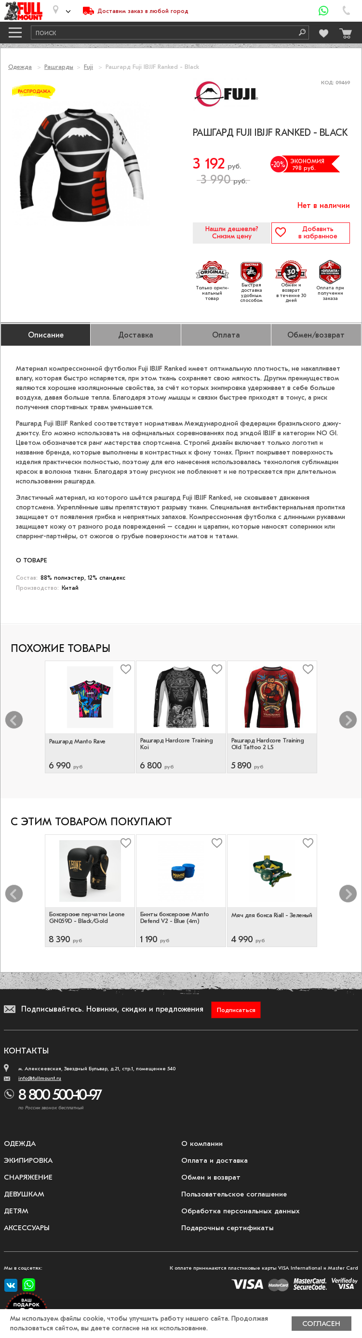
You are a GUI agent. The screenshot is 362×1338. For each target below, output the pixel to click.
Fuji (88, 66)
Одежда (20, 66)
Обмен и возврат (211, 1177)
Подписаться (236, 1009)
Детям (16, 1211)
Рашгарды (58, 66)
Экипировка (28, 1160)
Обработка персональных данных (240, 1211)
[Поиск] (298, 32)
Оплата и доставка (214, 1160)
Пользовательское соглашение (234, 1194)
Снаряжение (28, 1177)
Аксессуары (27, 1227)
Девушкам (24, 1194)
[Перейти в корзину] (343, 31)
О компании (202, 1143)
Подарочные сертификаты (227, 1227)
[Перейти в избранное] (323, 32)
